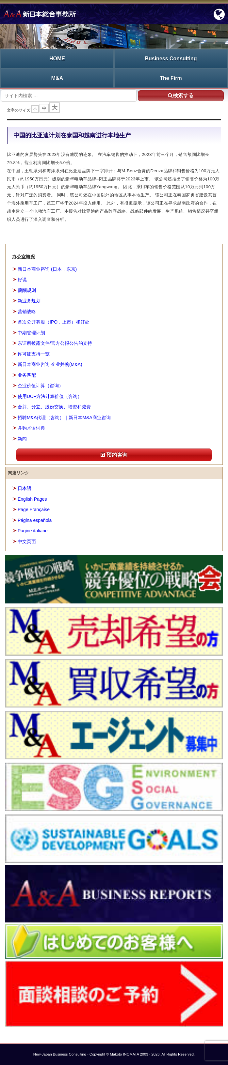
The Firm (171, 78)
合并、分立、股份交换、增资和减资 (54, 406)
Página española (35, 520)
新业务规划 (29, 300)
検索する (181, 95)
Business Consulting (171, 58)
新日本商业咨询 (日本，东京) (47, 269)
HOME (57, 58)
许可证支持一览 (34, 354)
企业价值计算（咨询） (40, 385)
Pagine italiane (33, 530)
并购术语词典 (31, 428)
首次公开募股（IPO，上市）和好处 (54, 322)
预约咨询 (114, 455)
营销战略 (27, 311)
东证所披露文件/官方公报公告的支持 (55, 343)
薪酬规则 (27, 290)
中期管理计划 (31, 332)
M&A (57, 78)
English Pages (32, 499)
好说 (22, 279)
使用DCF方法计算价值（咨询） (50, 396)
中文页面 (27, 541)
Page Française (34, 509)
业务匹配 (27, 375)
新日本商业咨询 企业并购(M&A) (50, 364)
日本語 (24, 488)
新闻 (22, 438)
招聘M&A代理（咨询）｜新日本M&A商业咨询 (64, 417)
